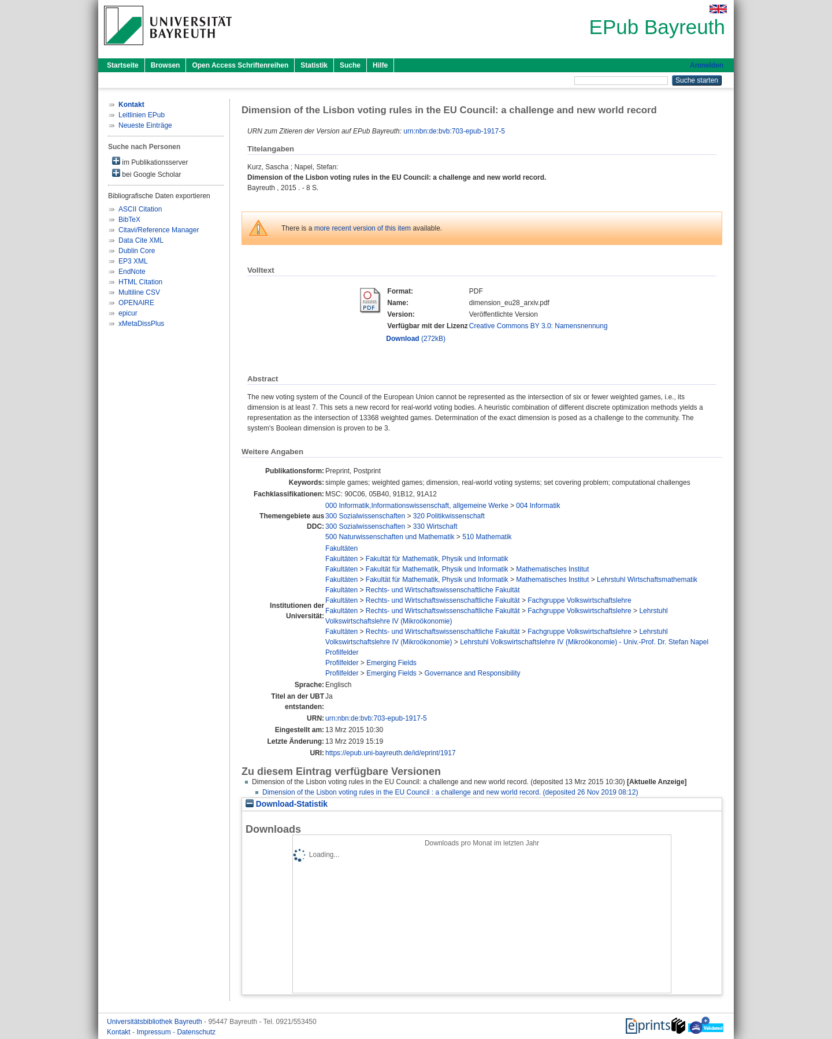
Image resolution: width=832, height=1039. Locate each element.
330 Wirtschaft (435, 526)
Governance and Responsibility (473, 673)
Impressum (154, 1032)
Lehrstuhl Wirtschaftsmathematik (647, 580)
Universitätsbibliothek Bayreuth (155, 1022)
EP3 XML (133, 261)
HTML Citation (140, 282)
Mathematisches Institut (552, 569)
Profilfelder (341, 652)
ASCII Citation (140, 209)
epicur (128, 313)
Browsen (165, 65)
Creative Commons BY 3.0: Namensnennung (538, 326)
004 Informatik (538, 506)
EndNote (132, 272)
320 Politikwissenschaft (449, 516)
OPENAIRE (136, 303)
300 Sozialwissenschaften (365, 516)
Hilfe (380, 65)
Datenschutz (196, 1032)
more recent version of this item (362, 228)
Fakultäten (341, 548)
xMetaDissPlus (141, 324)
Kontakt (119, 1032)
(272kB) (415, 339)
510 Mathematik (486, 537)
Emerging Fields (391, 663)
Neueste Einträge (145, 125)
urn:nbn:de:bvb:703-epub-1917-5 (453, 131)
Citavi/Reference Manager (158, 230)
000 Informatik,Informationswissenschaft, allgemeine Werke (416, 506)
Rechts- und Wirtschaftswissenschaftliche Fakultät (443, 590)
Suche (350, 65)
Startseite (123, 65)
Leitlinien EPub (141, 115)
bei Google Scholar (146, 174)
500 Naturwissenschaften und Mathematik (389, 537)
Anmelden (706, 65)
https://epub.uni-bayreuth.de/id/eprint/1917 (390, 753)
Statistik (314, 65)
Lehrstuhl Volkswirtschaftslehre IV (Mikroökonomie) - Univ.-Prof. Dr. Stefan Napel (584, 642)
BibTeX (129, 220)
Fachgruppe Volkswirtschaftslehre (579, 600)
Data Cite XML (141, 240)
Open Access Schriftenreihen (240, 65)
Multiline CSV (139, 292)
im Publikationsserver (150, 161)
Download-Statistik (287, 804)
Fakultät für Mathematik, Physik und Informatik (437, 559)
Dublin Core (136, 251)
